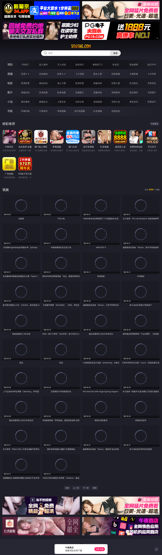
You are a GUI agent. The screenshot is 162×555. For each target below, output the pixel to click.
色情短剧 (115, 111)
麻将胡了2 (97, 64)
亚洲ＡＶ (25, 73)
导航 (10, 111)
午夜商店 (43, 111)
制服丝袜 (97, 83)
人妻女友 (61, 101)
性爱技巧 (152, 101)
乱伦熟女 (133, 83)
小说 (10, 101)
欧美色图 (61, 92)
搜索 (115, 53)
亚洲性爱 (25, 83)
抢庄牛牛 (152, 64)
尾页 (95, 488)
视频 (10, 74)
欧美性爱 (79, 83)
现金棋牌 (133, 64)
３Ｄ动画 (79, 73)
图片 (10, 92)
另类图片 (152, 92)
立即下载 (99, 549)
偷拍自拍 (43, 83)
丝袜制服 (115, 73)
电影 (10, 83)
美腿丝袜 (97, 92)
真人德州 (43, 64)
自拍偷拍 (43, 73)
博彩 (10, 64)
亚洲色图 (43, 92)
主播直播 (133, 73)
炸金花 (116, 64)
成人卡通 (61, 83)
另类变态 (152, 83)
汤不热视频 (79, 111)
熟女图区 (133, 92)
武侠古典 (79, 101)
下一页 (86, 488)
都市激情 (25, 101)
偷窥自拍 (25, 92)
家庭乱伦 (43, 101)
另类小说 (115, 101)
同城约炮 (25, 111)
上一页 (76, 488)
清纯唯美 (115, 92)
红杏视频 (97, 111)
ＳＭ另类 (152, 73)
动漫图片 (79, 92)
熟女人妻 (97, 73)
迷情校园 (97, 101)
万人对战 (61, 64)
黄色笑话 (133, 101)
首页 (67, 488)
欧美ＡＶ (61, 73)
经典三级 (115, 83)
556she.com (81, 46)
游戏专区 (79, 64)
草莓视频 (61, 111)
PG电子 (25, 64)
